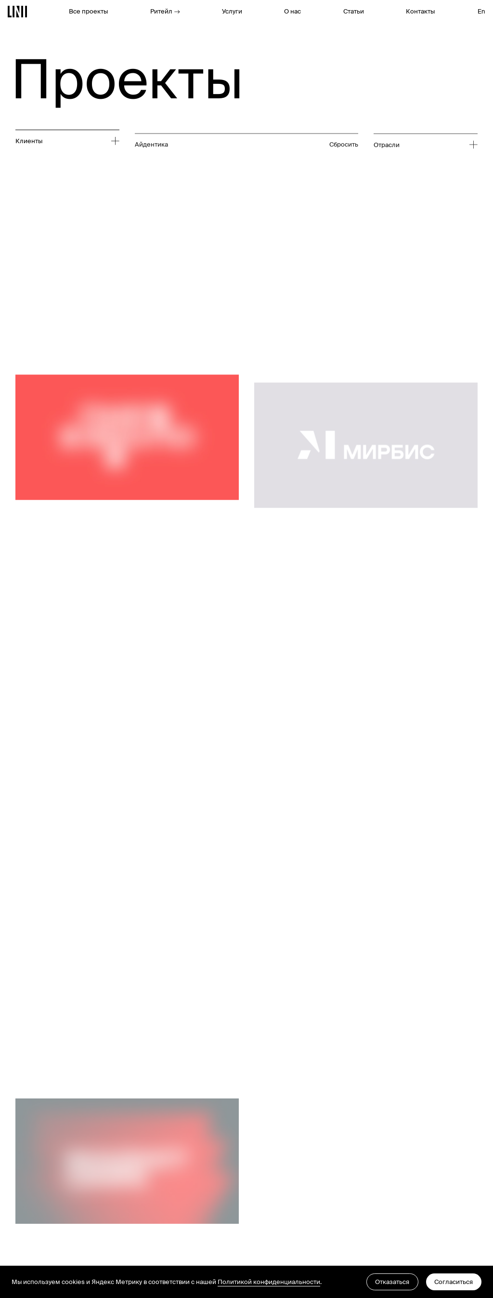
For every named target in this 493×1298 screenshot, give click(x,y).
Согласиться (453, 1282)
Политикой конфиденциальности (269, 1282)
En (481, 11)
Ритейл (165, 11)
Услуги (232, 11)
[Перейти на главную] (17, 11)
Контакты (420, 11)
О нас (292, 11)
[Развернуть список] (63, 141)
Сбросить (343, 181)
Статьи (353, 11)
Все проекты (88, 11)
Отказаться (392, 1282)
